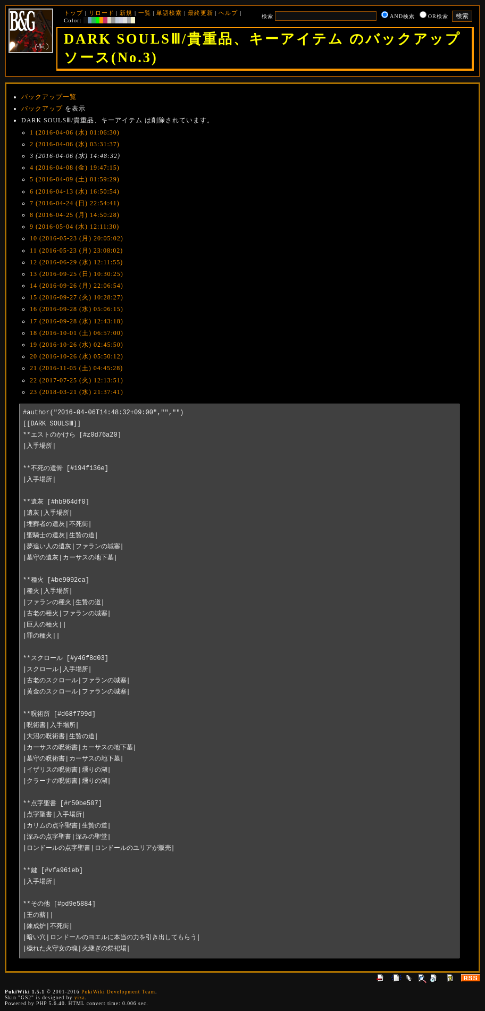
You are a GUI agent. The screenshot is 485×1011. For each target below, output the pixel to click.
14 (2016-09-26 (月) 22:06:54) (76, 285)
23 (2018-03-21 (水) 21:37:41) (76, 392)
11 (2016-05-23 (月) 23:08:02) (76, 250)
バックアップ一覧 (49, 97)
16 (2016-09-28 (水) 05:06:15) (76, 309)
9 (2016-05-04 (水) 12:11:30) (74, 226)
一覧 (144, 13)
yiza (79, 997)
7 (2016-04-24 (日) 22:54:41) (75, 203)
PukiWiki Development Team (118, 992)
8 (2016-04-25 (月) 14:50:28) (75, 215)
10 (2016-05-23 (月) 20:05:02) (76, 238)
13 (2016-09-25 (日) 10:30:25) (76, 274)
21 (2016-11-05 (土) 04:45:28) (76, 368)
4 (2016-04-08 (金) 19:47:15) (75, 167)
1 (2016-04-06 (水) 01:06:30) (75, 132)
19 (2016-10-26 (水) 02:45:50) (76, 344)
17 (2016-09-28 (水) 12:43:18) (76, 321)
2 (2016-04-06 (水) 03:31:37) (75, 144)
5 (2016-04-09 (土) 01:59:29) (75, 179)
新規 (126, 13)
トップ (73, 13)
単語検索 (169, 13)
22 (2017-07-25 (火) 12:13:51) (76, 380)
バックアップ (42, 108)
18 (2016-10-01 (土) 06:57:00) (76, 333)
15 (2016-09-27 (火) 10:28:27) (76, 297)
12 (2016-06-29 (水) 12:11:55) (76, 262)
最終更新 (200, 13)
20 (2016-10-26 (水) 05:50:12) (76, 356)
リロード (101, 13)
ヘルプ (228, 13)
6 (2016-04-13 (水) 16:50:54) (75, 191)
